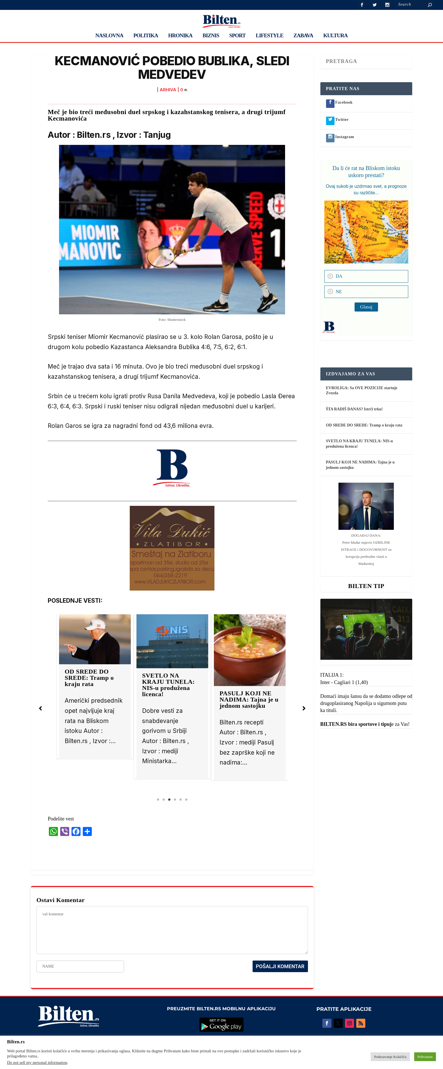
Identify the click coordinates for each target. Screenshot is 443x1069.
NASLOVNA (109, 35)
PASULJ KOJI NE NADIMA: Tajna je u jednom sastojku (249, 699)
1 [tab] (158, 799)
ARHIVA (168, 89)
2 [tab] (163, 799)
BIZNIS (211, 35)
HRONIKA (180, 35)
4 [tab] (175, 799)
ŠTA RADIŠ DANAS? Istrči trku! (354, 409)
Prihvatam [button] (425, 1057)
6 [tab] (186, 799)
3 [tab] (169, 799)
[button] (40, 708)
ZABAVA (303, 35)
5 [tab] (180, 799)
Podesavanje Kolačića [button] (390, 1057)
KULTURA (335, 35)
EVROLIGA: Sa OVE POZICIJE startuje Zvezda (362, 390)
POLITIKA (145, 35)
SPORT (237, 35)
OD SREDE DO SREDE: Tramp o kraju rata (89, 677)
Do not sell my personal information (37, 1062)
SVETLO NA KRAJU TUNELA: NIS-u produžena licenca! (168, 685)
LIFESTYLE (269, 35)
